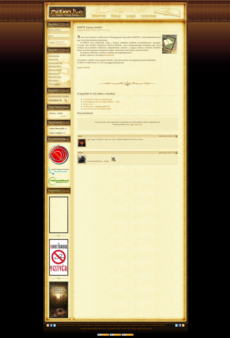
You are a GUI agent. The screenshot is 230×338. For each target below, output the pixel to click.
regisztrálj (138, 124)
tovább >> (64, 116)
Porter (94, 30)
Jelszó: (51, 36)
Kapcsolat (108, 325)
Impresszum (99, 325)
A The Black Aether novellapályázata (97, 99)
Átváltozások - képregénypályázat (96, 106)
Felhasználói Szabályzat (121, 325)
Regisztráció (60, 42)
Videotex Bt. (145, 325)
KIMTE (86, 67)
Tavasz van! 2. (88, 104)
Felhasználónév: (54, 30)
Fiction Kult (71, 325)
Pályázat (80, 30)
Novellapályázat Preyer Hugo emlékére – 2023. (101, 102)
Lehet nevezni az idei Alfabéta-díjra (97, 109)
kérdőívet (109, 55)
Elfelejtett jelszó (61, 44)
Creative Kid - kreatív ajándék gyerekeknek (136, 328)
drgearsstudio (92, 328)
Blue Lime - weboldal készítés (109, 328)
